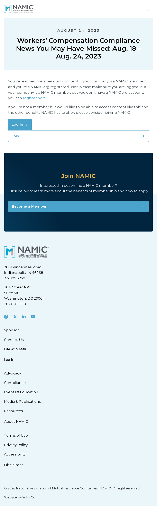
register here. (35, 98)
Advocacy (12, 373)
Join (15, 136)
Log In (17, 124)
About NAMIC (16, 421)
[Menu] (118, 8)
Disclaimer (13, 465)
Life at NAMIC (16, 349)
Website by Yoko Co (19, 497)
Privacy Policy (16, 445)
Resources (13, 411)
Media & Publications (22, 401)
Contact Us (14, 340)
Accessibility (15, 454)
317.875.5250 (14, 278)
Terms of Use (16, 435)
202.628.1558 (15, 304)
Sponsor (11, 330)
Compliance (15, 383)
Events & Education (21, 392)
